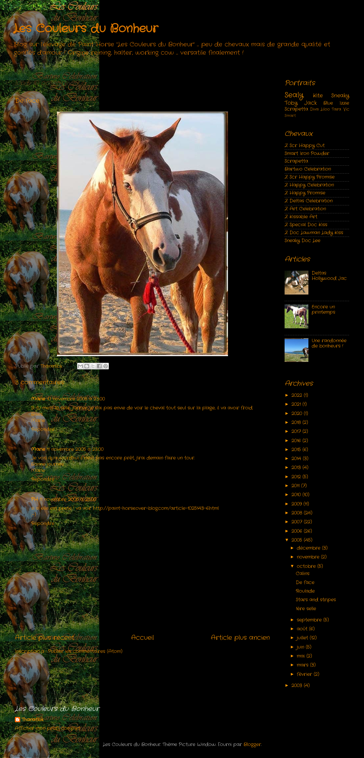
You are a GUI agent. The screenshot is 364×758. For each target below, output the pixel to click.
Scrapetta (296, 109)
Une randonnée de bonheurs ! (329, 343)
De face (305, 582)
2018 (297, 422)
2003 (298, 685)
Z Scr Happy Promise (310, 177)
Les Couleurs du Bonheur (85, 29)
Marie (38, 399)
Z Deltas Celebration (309, 201)
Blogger (252, 744)
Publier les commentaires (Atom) (85, 651)
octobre (307, 566)
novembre (309, 557)
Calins (302, 573)
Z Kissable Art (301, 217)
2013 (297, 467)
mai (301, 656)
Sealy (294, 95)
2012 (297, 477)
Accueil (142, 637)
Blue (328, 103)
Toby (291, 103)
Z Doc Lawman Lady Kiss (314, 233)
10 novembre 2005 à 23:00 (76, 399)
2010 (297, 495)
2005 (298, 540)
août (303, 629)
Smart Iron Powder (307, 153)
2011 (296, 486)
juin (301, 647)
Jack (310, 103)
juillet (303, 638)
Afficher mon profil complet (47, 728)
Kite (318, 95)
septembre (310, 620)
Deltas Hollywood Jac (329, 276)
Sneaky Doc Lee (302, 241)
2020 (298, 413)
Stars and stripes (316, 600)
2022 (298, 395)
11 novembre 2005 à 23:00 (75, 449)
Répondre (42, 429)
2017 (297, 431)
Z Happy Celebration (309, 185)
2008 (298, 513)
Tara (336, 109)
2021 (297, 404)
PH (34, 499)
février (305, 674)
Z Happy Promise (305, 193)
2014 (297, 459)
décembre (309, 548)
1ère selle (306, 609)
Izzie (344, 103)
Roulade (305, 591)
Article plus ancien (240, 637)
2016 (297, 441)
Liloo (325, 109)
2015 (297, 450)
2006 (298, 531)
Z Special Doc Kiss (306, 225)
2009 (297, 504)
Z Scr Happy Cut (305, 145)
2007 (298, 522)
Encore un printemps (323, 309)
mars (303, 665)
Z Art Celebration (305, 209)
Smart (290, 115)
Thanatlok (32, 720)
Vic (346, 109)
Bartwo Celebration (308, 169)
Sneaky (340, 95)
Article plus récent (44, 637)
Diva (314, 109)
